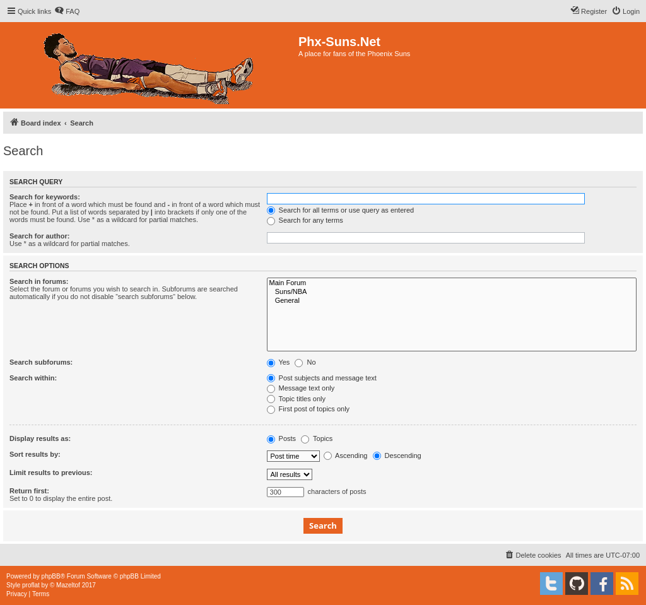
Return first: (29, 491)
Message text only (301, 388)
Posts (282, 438)
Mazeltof (68, 585)
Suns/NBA (451, 292)
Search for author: (39, 236)
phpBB (51, 576)
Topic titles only (296, 398)
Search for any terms (305, 220)
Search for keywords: (44, 197)
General (451, 301)
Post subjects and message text (322, 378)
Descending (397, 455)
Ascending (346, 455)
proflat (31, 585)
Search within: (33, 378)
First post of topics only (308, 409)
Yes (278, 362)
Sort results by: (35, 454)
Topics (316, 438)
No (305, 362)
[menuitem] (66, 11)
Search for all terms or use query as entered (340, 210)
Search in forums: (39, 281)
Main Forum (451, 283)
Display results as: (40, 438)
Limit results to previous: (50, 472)
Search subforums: (41, 362)
